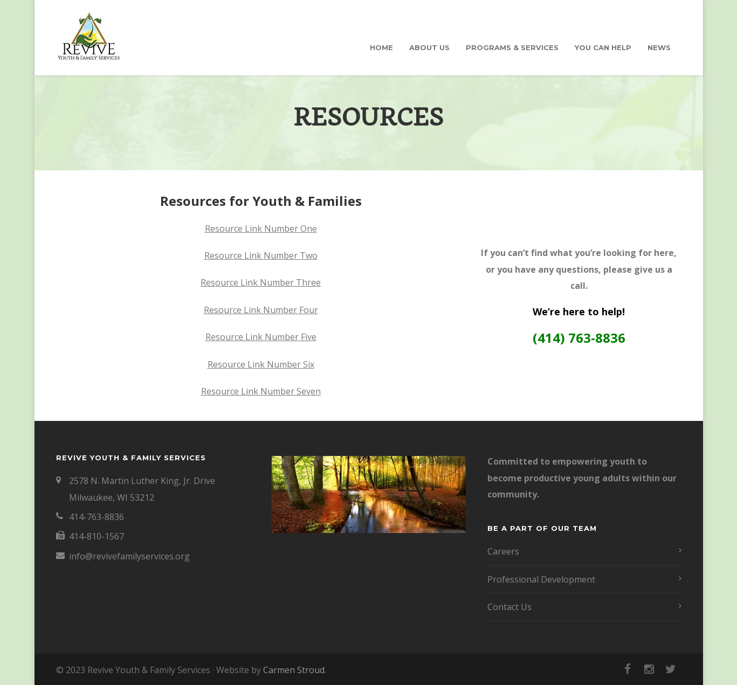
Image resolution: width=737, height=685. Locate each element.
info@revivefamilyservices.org (129, 556)
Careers (503, 551)
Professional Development (541, 579)
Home (381, 47)
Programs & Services (512, 47)
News (659, 47)
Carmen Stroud (294, 670)
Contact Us (509, 607)
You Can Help (603, 47)
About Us (429, 47)
